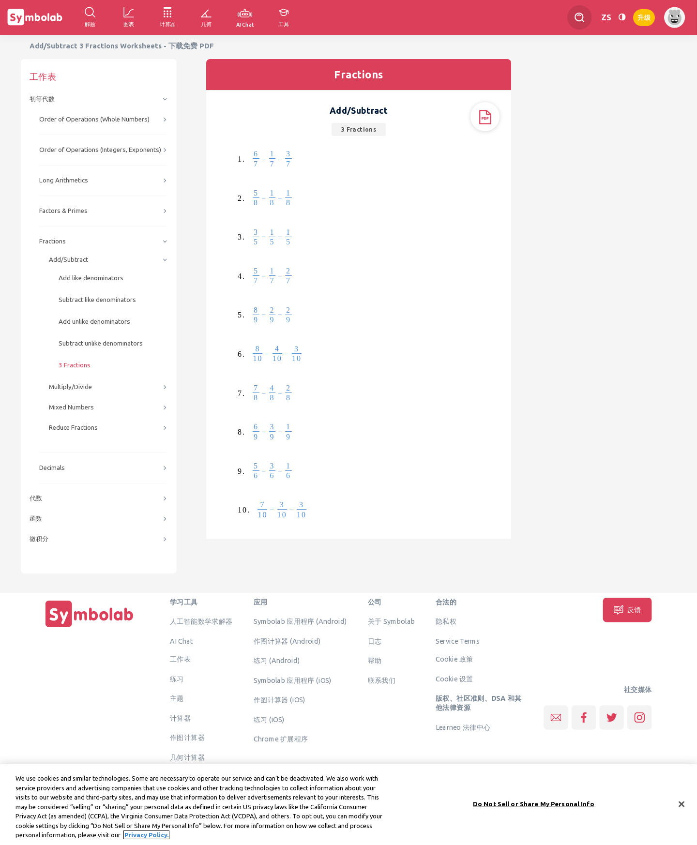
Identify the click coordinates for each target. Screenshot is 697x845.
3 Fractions (75, 365)
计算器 (180, 718)
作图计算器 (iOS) (279, 700)
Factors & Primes (63, 210)
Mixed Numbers (71, 407)
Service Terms (458, 641)
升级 (644, 16)
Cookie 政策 (454, 659)
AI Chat (181, 641)
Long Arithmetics (63, 180)
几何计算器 (187, 757)
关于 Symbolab (391, 621)
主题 (177, 698)
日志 (375, 641)
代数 (36, 498)
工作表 (180, 659)
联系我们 (382, 680)
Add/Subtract (68, 259)
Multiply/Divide (70, 387)
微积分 (39, 539)
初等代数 (42, 99)
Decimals (52, 467)
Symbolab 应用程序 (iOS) (293, 680)
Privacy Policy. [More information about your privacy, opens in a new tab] (146, 840)
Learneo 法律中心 (463, 727)
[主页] (89, 627)
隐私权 (446, 621)
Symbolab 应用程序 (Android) (300, 621)
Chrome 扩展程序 (281, 739)
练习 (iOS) (269, 719)
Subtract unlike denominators (101, 343)
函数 (36, 518)
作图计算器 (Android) (287, 641)
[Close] (681, 809)
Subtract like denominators (97, 299)
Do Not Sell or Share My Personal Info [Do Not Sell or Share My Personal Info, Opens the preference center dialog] (533, 809)
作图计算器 (187, 737)
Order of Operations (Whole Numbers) (94, 119)
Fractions (52, 241)
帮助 (375, 660)
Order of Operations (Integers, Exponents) (100, 149)
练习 (177, 678)
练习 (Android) (277, 660)
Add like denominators (91, 278)
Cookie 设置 (454, 678)
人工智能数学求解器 (201, 621)
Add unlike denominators (94, 321)
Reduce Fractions (73, 427)
